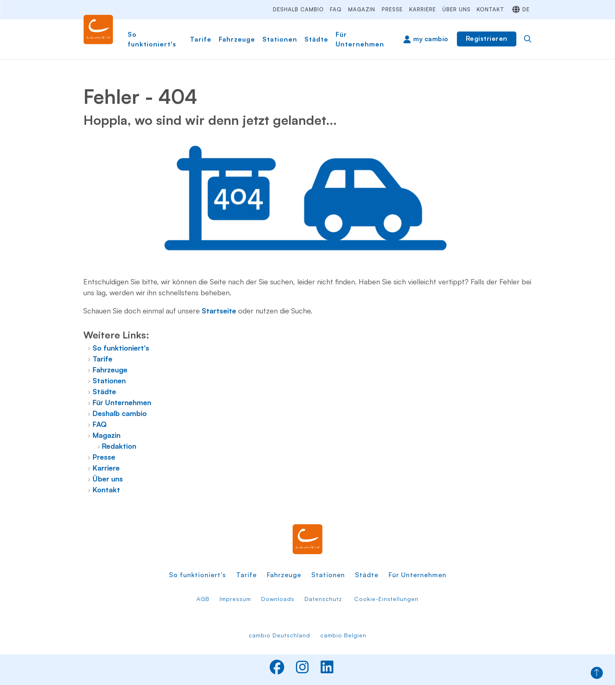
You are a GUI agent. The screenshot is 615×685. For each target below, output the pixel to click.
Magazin (361, 9)
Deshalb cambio (298, 9)
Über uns (456, 9)
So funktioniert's (152, 39)
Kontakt (490, 9)
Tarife (200, 39)
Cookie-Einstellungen (386, 598)
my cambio (430, 39)
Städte (316, 39)
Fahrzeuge (237, 39)
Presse (392, 9)
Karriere (422, 9)
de (526, 9)
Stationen (279, 39)
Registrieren (486, 38)
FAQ (336, 9)
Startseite (219, 310)
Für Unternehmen (360, 39)
